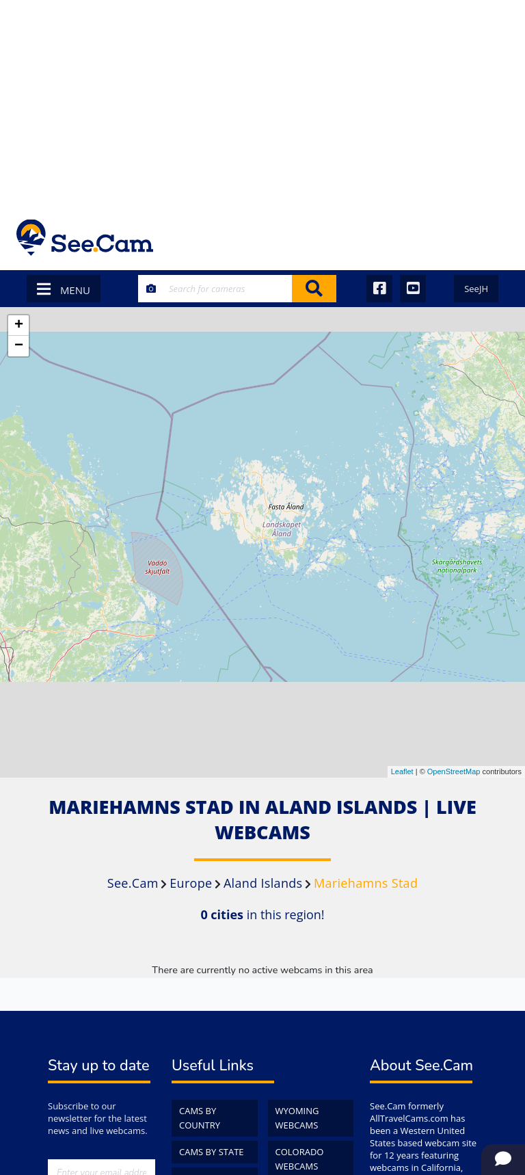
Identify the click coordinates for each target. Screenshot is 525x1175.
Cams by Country (199, 1118)
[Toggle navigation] (490, 237)
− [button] (18, 346)
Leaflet (402, 771)
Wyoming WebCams (297, 1118)
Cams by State (211, 1152)
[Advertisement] (262, 102)
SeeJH (476, 288)
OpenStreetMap (454, 771)
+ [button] (18, 325)
